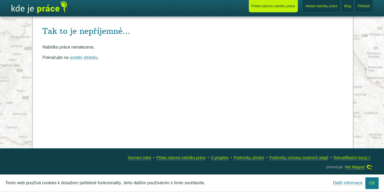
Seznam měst (139, 157)
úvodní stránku (84, 57)
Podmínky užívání (249, 157)
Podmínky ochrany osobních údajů (298, 157)
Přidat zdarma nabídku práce (181, 157)
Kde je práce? (39, 7)
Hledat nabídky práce (321, 6)
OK (372, 183)
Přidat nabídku (273, 6)
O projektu (220, 157)
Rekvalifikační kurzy (350, 157)
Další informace (348, 183)
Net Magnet (355, 167)
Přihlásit (364, 6)
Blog (347, 6)
